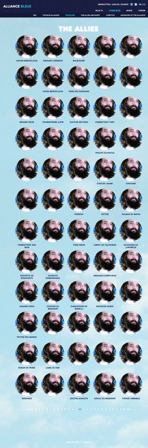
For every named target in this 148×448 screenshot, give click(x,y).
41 (76, 409)
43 (84, 409)
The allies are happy (90, 15)
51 (113, 409)
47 (98, 409)
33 (47, 409)
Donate (124, 4)
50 (110, 409)
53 (121, 409)
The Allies (70, 15)
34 (51, 409)
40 (73, 409)
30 (36, 409)
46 (95, 409)
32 (43, 409)
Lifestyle (110, 15)
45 (91, 409)
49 (106, 409)
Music (129, 10)
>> (134, 409)
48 (102, 409)
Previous (29, 409)
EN (144, 4)
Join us (115, 4)
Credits (87, 442)
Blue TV (99, 10)
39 (69, 409)
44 (87, 409)
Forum (142, 10)
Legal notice (73, 442)
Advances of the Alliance (133, 15)
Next (129, 409)
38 (65, 409)
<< (23, 409)
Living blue (114, 10)
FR (140, 4)
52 (117, 409)
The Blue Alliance (51, 15)
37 (62, 409)
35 (54, 409)
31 (40, 409)
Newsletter (104, 4)
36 (58, 409)
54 (124, 409)
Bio (34, 15)
